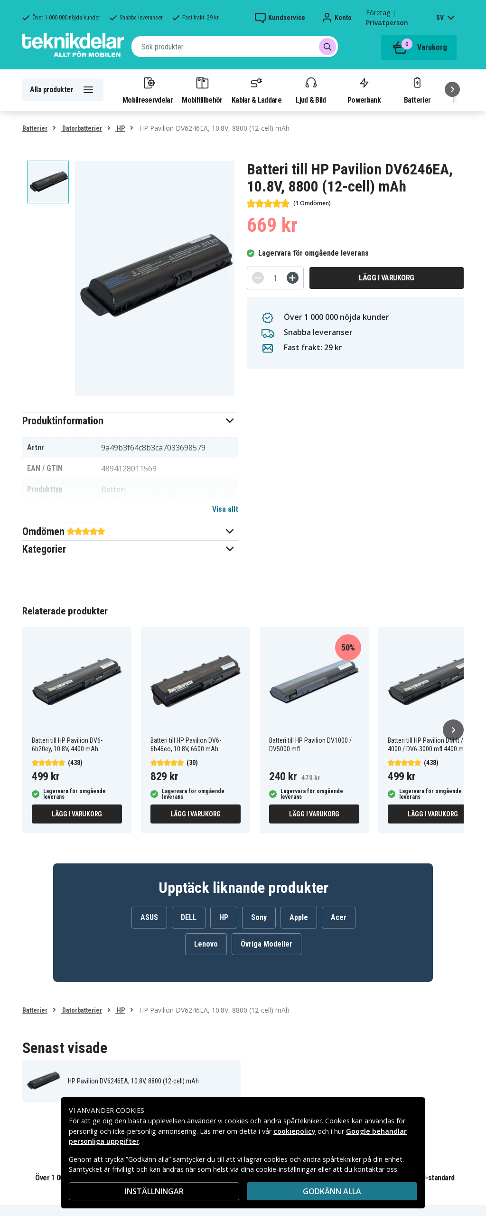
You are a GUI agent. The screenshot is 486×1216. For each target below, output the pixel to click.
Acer (338, 917)
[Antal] (275, 278)
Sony (259, 917)
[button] (130, 421)
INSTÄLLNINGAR (154, 1191)
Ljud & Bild (311, 90)
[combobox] (234, 46)
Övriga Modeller (266, 943)
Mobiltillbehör (202, 90)
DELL (188, 917)
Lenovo (206, 943)
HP (120, 128)
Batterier (417, 90)
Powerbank (364, 90)
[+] (293, 278)
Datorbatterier (81, 128)
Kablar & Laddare (256, 90)
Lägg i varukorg (386, 277)
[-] (258, 278)
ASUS (149, 917)
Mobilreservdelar (147, 90)
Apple (299, 917)
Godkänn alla (332, 1191)
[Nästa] (452, 89)
